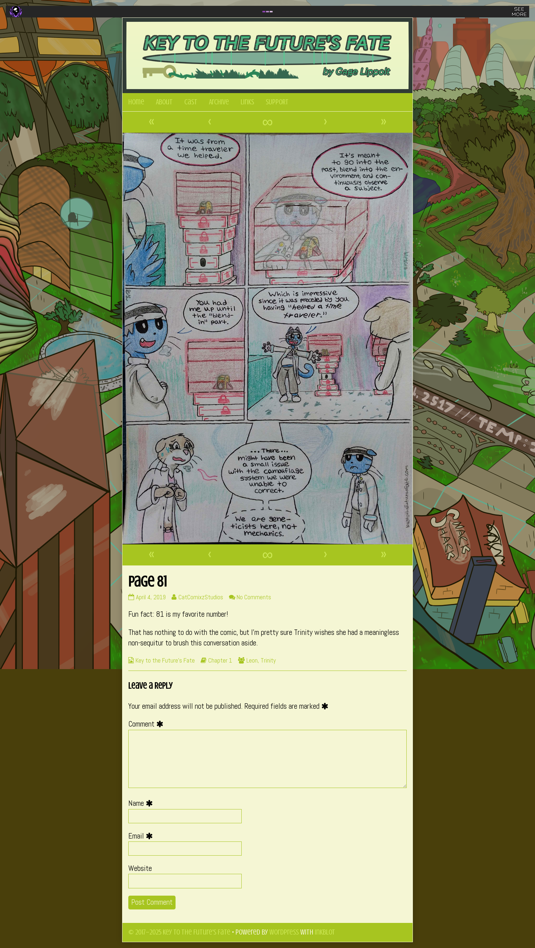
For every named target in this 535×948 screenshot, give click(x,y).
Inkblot (325, 932)
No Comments (254, 597)
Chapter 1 (220, 660)
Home (136, 102)
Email (142, 836)
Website (140, 868)
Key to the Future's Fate (165, 660)
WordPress (284, 932)
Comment (147, 724)
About (164, 102)
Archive (219, 102)
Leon (252, 660)
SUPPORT (277, 102)
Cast (190, 102)
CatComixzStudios (200, 597)
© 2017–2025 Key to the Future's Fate (179, 932)
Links (247, 102)
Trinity (268, 660)
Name (142, 803)
